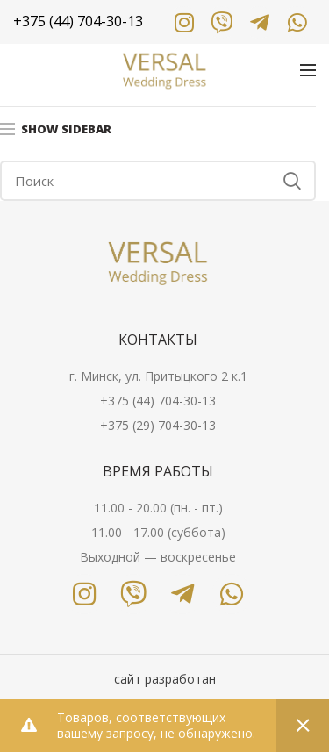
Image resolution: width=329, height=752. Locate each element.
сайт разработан (165, 678)
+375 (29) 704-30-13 (158, 425)
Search (292, 181)
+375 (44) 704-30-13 (158, 400)
